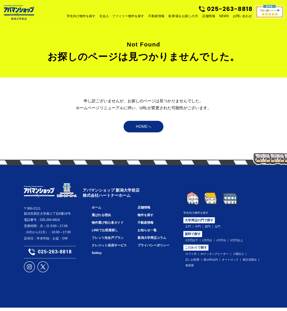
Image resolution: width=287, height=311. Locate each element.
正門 (188, 227)
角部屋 (210, 268)
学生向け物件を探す (197, 213)
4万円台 (225, 242)
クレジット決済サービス (109, 248)
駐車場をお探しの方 (183, 16)
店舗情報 (208, 16)
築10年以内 (213, 262)
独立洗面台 (193, 268)
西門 (209, 227)
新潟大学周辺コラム (152, 241)
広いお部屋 (193, 262)
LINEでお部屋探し (105, 233)
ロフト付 (191, 256)
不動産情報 (156, 16)
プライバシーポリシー (153, 248)
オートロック (235, 262)
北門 (220, 227)
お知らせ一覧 (147, 233)
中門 (199, 227)
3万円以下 (192, 242)
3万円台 (209, 242)
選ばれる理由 (101, 218)
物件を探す (145, 218)
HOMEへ (143, 127)
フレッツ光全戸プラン (108, 241)
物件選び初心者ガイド (108, 226)
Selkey (97, 256)
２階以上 (244, 256)
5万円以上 (242, 242)
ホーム (96, 211)
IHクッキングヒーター (218, 256)
